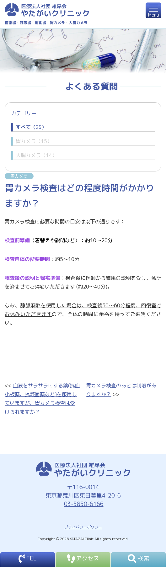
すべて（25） (31, 127)
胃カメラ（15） (34, 141)
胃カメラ (19, 176)
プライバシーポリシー (83, 527)
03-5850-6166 (83, 504)
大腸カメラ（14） (36, 155)
